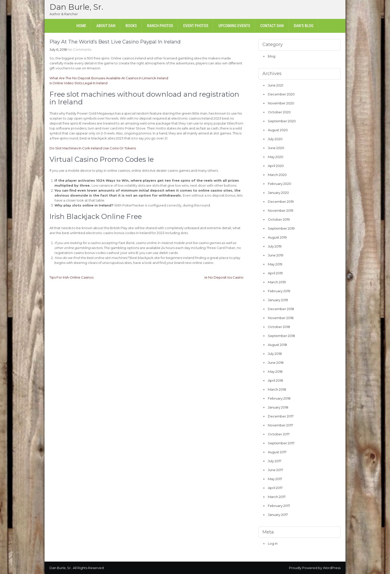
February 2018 (279, 398)
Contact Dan (272, 25)
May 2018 (275, 371)
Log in (273, 543)
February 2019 (279, 291)
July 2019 (275, 246)
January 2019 (278, 300)
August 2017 (277, 452)
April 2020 (276, 166)
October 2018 (279, 327)
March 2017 (277, 497)
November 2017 (280, 425)
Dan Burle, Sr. (76, 7)
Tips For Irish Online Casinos (71, 277)
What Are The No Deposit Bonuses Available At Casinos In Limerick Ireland (108, 78)
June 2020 (276, 148)
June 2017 (275, 470)
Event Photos (195, 25)
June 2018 (276, 363)
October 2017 (279, 434)
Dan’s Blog (303, 25)
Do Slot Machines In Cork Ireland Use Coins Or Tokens (92, 148)
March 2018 (277, 389)
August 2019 (277, 237)
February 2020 (279, 184)
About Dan (105, 25)
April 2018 (275, 380)
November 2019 (280, 210)
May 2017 (275, 479)
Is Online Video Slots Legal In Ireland (78, 83)
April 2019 (275, 273)
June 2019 (275, 255)
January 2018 (278, 407)
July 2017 (274, 461)
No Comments (79, 49)
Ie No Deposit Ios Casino (224, 277)
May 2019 (275, 264)
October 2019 (279, 219)
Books (131, 25)
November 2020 (281, 103)
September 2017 (281, 443)
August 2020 (278, 130)
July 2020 (275, 139)
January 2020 (278, 193)
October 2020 (279, 112)
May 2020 (275, 157)
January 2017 (278, 515)
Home (81, 25)
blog (271, 56)
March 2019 (277, 282)
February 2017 (279, 506)
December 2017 (280, 416)
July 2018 (275, 354)
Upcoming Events (234, 25)
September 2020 (282, 121)
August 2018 (277, 345)
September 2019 (281, 228)
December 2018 (281, 309)
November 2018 (280, 318)
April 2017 (275, 488)
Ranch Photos (160, 25)
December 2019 (281, 202)
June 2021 (275, 85)
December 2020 (281, 94)
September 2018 (281, 336)
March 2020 (277, 175)
